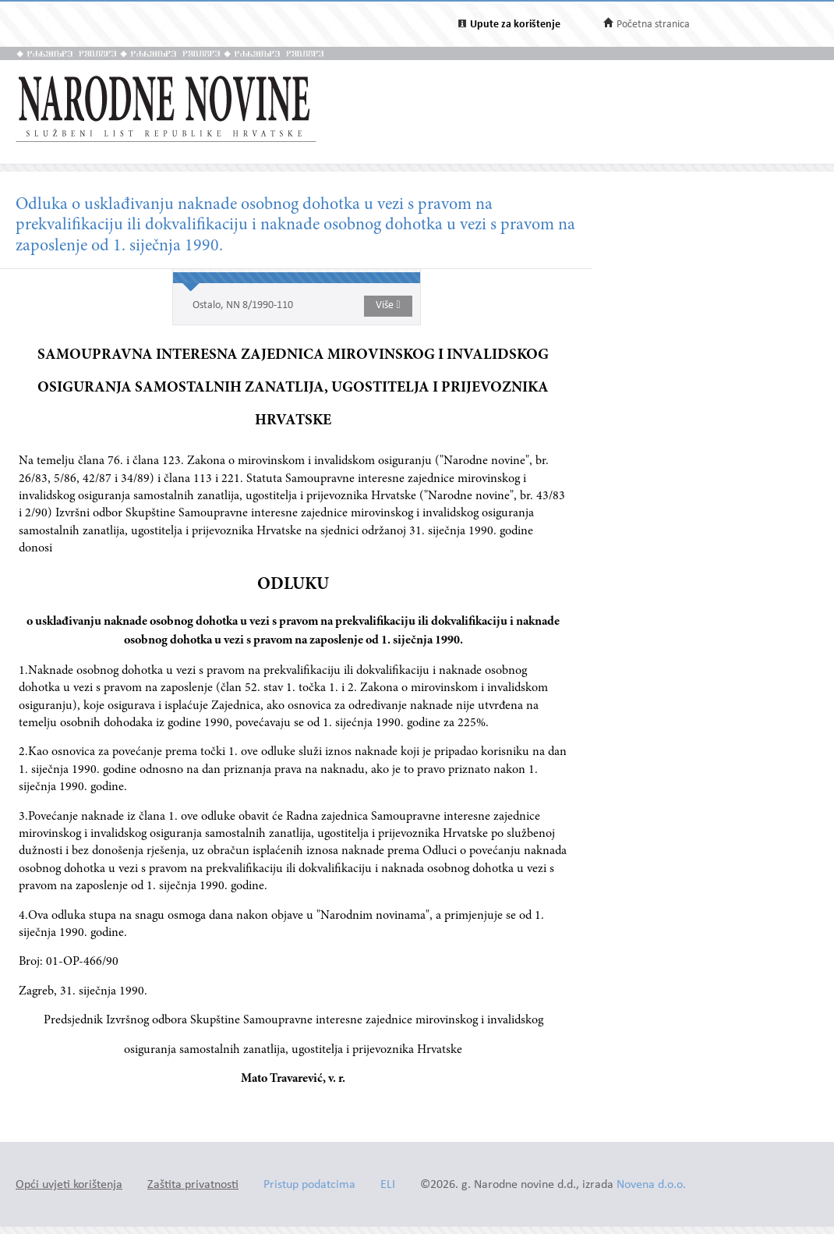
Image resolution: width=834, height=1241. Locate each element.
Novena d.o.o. (651, 1185)
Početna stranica (653, 24)
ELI (387, 1185)
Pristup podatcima (309, 1185)
